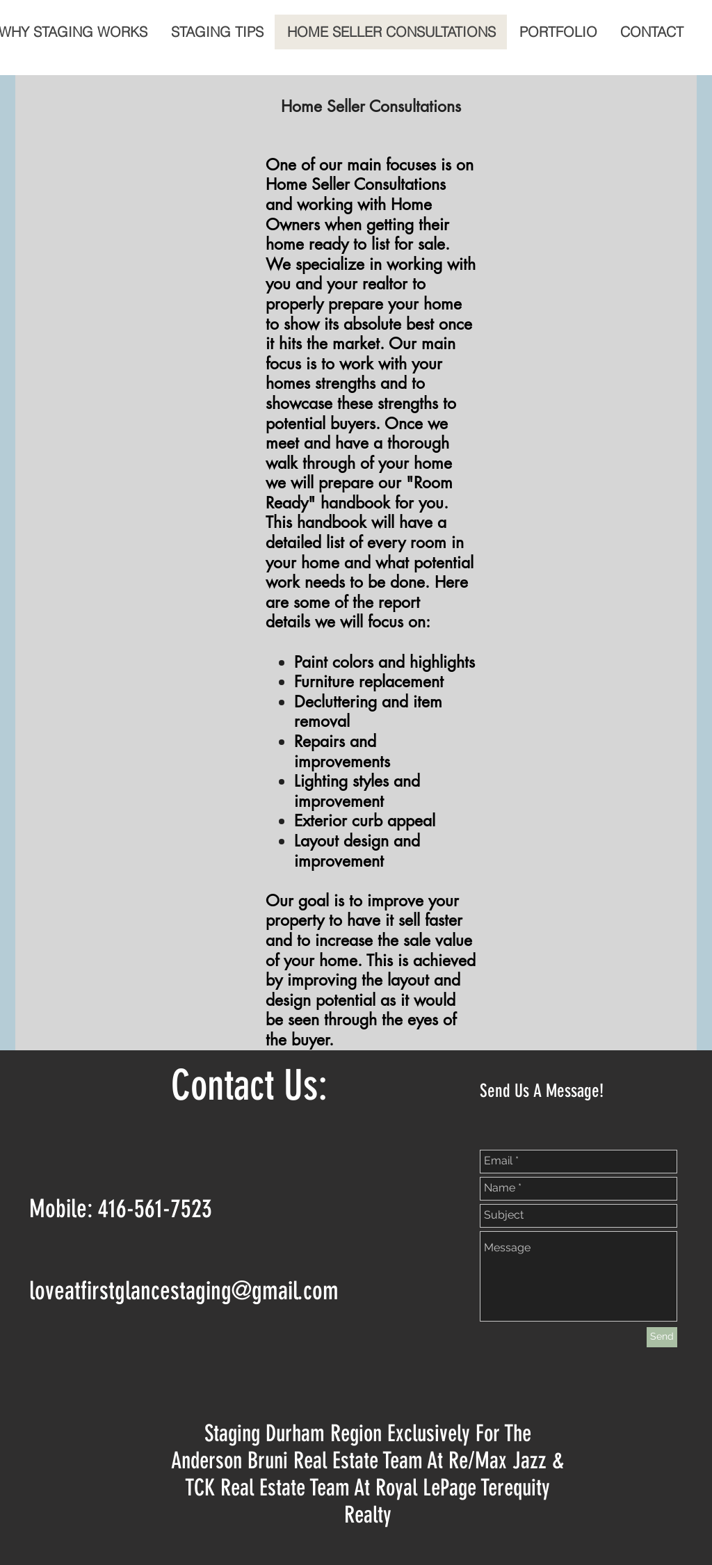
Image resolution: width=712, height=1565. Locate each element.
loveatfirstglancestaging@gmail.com (184, 1291)
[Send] (662, 1337)
